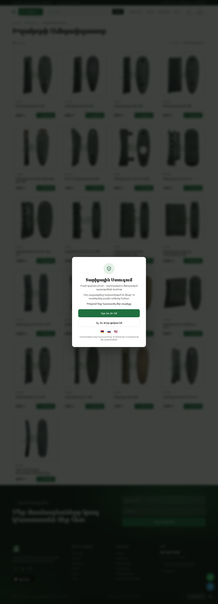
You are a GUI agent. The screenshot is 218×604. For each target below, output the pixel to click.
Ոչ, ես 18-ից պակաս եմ (109, 322)
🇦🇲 (102, 331)
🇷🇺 (109, 331)
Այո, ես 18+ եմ (109, 313)
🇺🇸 (115, 331)
